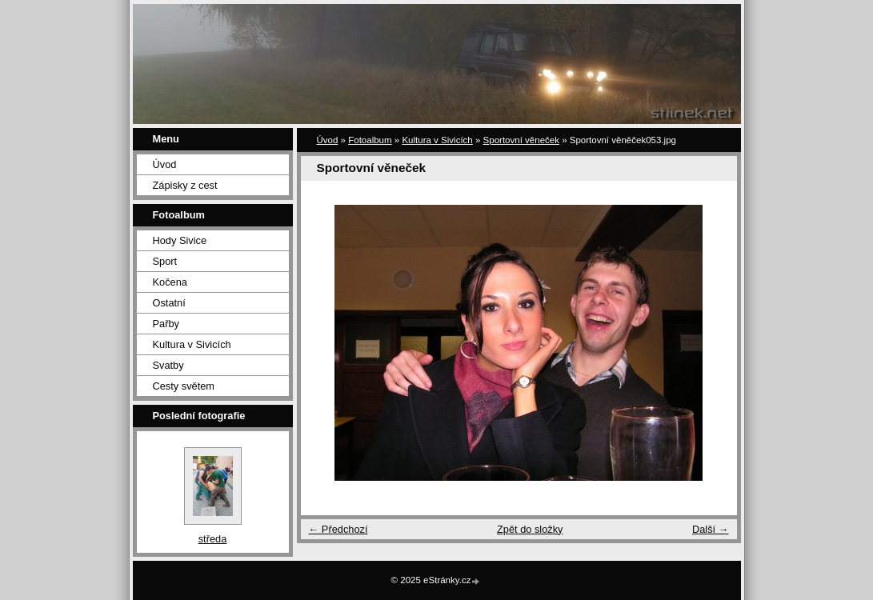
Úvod (165, 164)
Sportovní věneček (521, 140)
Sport (165, 261)
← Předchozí (338, 529)
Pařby (166, 324)
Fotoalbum (369, 140)
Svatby (168, 365)
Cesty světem (184, 386)
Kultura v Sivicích (192, 344)
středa (212, 539)
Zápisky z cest (185, 185)
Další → (710, 529)
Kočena (170, 282)
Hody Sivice (180, 240)
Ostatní (169, 303)
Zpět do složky (530, 529)
